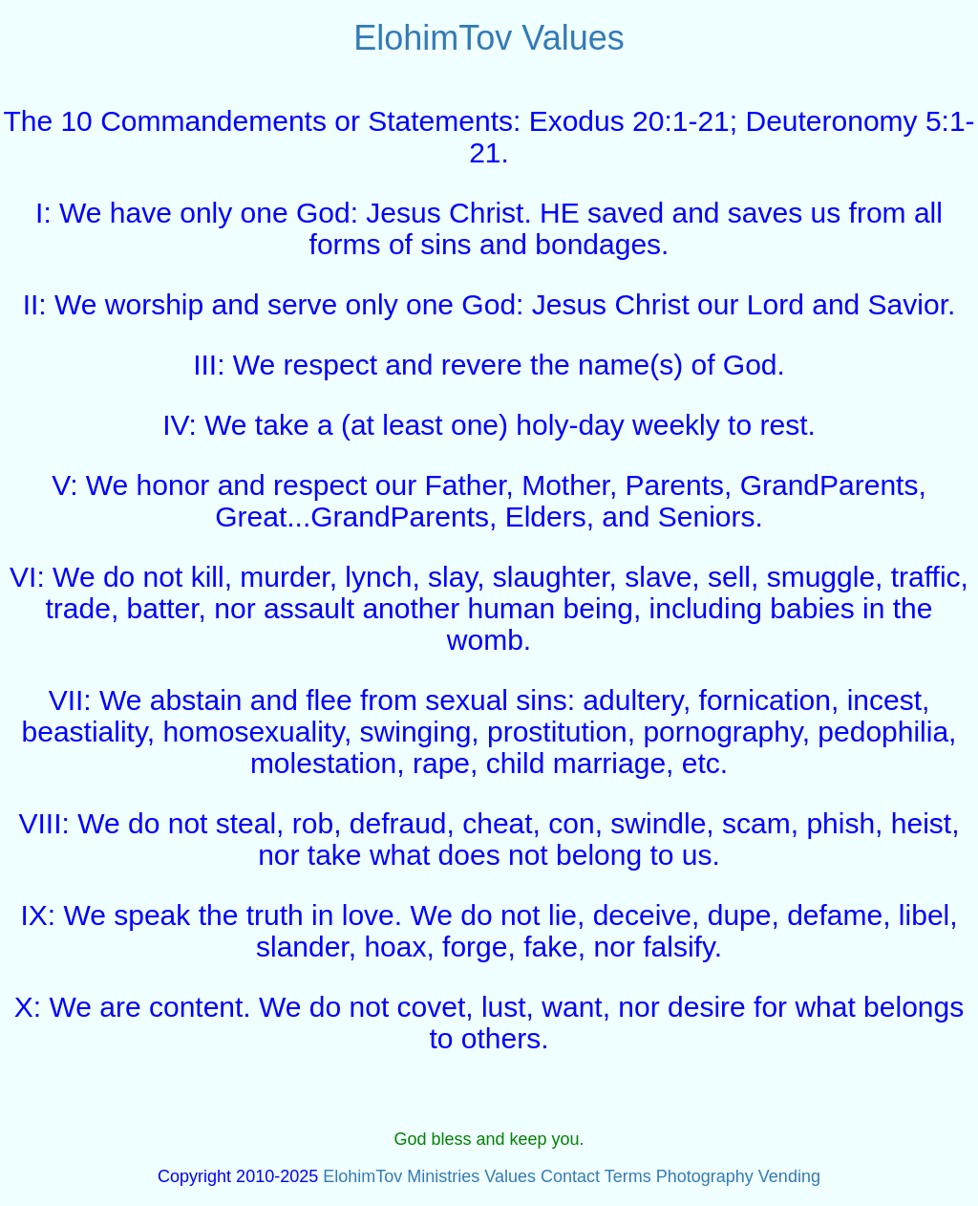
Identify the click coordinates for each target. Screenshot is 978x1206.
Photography (705, 1176)
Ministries (443, 1176)
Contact (570, 1176)
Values (572, 37)
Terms (628, 1176)
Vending (789, 1176)
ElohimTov (432, 37)
